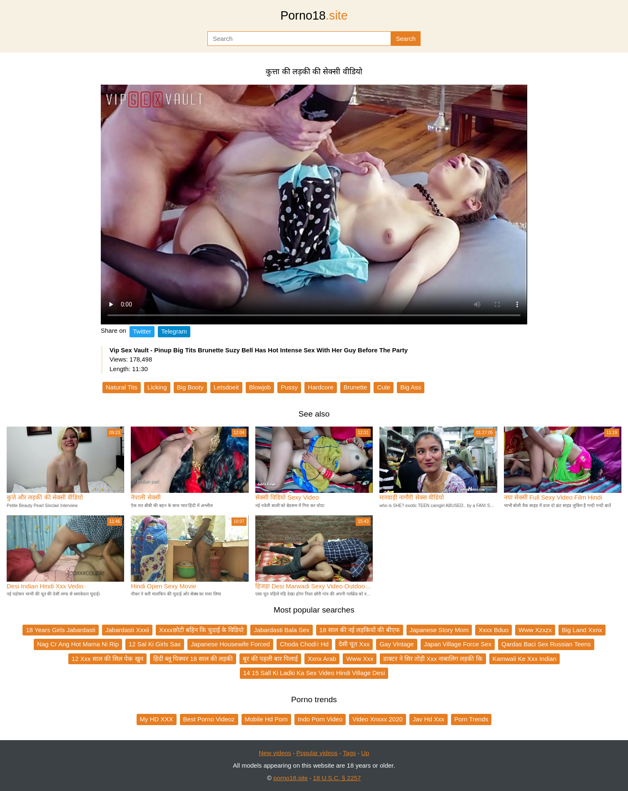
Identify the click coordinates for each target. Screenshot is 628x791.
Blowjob (260, 387)
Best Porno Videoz (209, 719)
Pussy (289, 387)
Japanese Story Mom (439, 629)
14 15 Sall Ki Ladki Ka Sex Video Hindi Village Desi (314, 672)
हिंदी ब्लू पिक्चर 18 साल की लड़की (193, 658)
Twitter (142, 331)
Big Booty (190, 387)
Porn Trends (471, 719)
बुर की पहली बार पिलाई (270, 658)
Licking (157, 387)
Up (365, 752)
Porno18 (314, 15)
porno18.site (291, 777)
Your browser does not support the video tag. (314, 204)
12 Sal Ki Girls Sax (155, 644)
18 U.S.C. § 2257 (337, 777)
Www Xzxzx (535, 629)
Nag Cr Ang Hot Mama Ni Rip (78, 644)
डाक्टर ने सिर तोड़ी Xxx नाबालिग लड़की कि (432, 658)
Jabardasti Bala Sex (281, 629)
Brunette (355, 387)
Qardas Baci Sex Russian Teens (546, 644)
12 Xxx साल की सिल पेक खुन (107, 658)
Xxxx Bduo (493, 629)
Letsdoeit (226, 387)
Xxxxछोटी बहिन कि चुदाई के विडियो (201, 629)
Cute (383, 387)
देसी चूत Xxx (354, 644)
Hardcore (321, 387)
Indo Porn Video (320, 719)
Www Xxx (359, 658)
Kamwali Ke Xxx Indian (524, 658)
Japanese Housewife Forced (230, 644)
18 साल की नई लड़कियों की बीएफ (359, 629)
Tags (349, 752)
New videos (275, 752)
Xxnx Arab (322, 658)
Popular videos (317, 752)
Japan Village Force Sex (457, 644)
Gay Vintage (396, 644)
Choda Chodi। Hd (304, 644)
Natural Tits (121, 387)
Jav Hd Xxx (428, 719)
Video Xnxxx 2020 (377, 719)
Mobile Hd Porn (266, 719)
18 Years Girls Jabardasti (60, 629)
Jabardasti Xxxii (127, 629)
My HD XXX (156, 719)
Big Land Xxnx (582, 629)
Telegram (174, 331)
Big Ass (410, 387)
